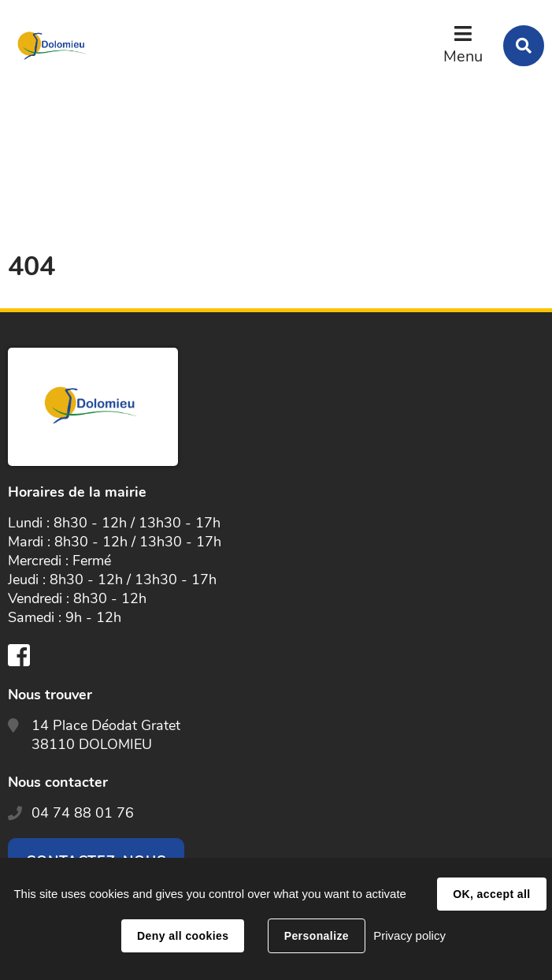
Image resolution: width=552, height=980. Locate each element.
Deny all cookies (182, 936)
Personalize (316, 936)
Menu (463, 56)
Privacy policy (409, 935)
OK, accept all (491, 894)
